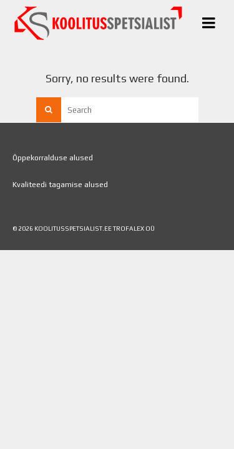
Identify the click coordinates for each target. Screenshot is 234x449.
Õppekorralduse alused (52, 157)
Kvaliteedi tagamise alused (60, 184)
